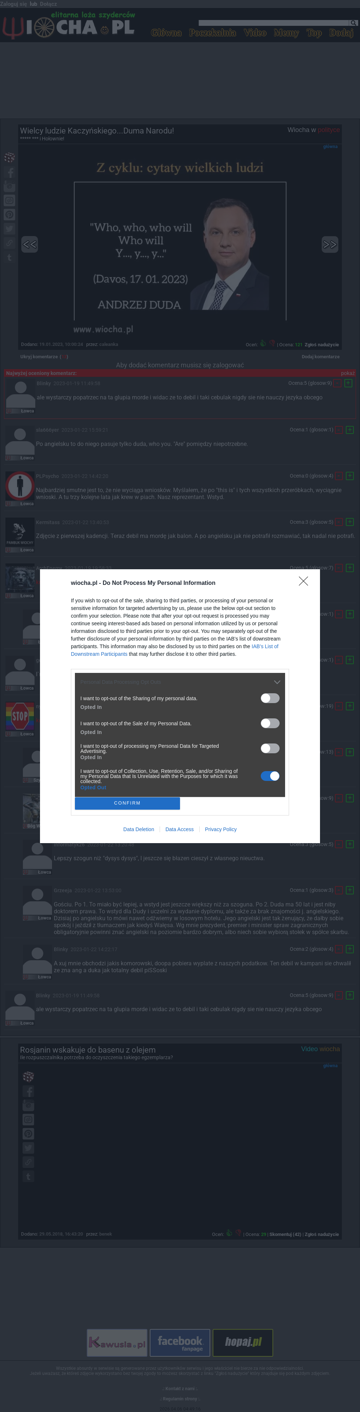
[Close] (306, 583)
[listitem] (180, 682)
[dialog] (180, 706)
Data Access (179, 829)
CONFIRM (127, 803)
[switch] (270, 698)
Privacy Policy (221, 829)
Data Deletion (138, 829)
